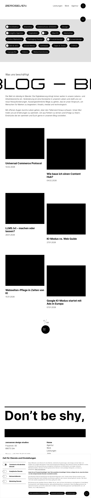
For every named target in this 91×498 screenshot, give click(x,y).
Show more (44, 329)
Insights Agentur (16, 33)
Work (67, 6)
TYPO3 (74, 46)
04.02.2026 (66, 160)
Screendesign (76, 39)
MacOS (55, 33)
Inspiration (33, 33)
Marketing (68, 33)
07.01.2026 (66, 286)
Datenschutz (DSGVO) (46, 27)
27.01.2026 (66, 223)
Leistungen (57, 6)
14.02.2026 (24, 148)
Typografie (11, 52)
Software (44, 46)
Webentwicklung (40, 52)
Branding (28, 27)
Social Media (29, 46)
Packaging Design (35, 39)
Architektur (14, 27)
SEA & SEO (13, 46)
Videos (25, 52)
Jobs (49, 453)
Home (49, 442)
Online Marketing (14, 39)
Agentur (74, 6)
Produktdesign (56, 39)
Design (65, 27)
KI (46, 33)
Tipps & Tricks (60, 46)
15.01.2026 (24, 276)
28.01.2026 (24, 214)
